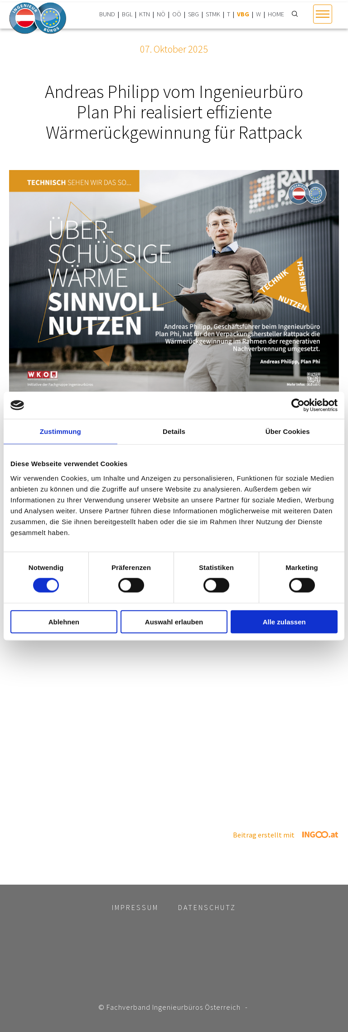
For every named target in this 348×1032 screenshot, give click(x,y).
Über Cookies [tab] (288, 431)
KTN (144, 14)
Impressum (135, 907)
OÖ (176, 14)
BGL (127, 14)
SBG (193, 14)
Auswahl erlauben (174, 621)
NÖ (161, 14)
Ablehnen (63, 621)
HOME (276, 14)
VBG (243, 14)
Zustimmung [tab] (60, 431)
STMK (213, 14)
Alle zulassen (284, 621)
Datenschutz (207, 907)
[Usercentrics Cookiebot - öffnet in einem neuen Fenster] (298, 405)
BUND (107, 14)
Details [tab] (174, 431)
